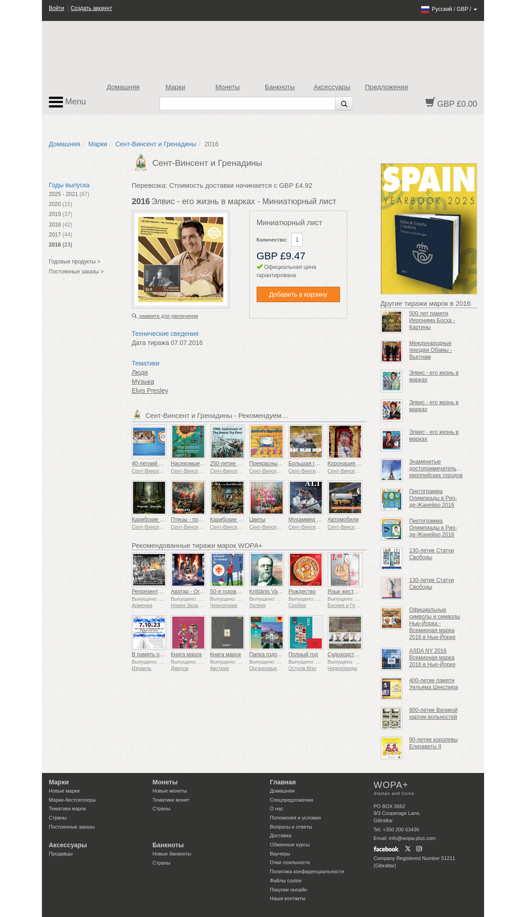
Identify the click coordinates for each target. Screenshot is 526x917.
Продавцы (61, 853)
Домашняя (123, 87)
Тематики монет (171, 800)
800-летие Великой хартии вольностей (433, 713)
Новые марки (64, 790)
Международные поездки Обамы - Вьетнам (430, 350)
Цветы (257, 519)
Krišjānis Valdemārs (273, 591)
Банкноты (280, 87)
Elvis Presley (150, 390)
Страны (58, 817)
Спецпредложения (291, 800)
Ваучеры (280, 853)
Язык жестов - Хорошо (356, 591)
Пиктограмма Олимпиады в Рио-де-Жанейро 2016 (433, 498)
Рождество (302, 591)
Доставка (280, 835)
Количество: (272, 239)
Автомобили (343, 519)
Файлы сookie (286, 880)
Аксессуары (332, 87)
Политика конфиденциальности (307, 871)
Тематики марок (67, 808)
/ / (448, 9)
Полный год (303, 654)
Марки (175, 87)
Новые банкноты (172, 853)
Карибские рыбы (231, 519)
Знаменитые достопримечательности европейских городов (440, 468)
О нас (276, 808)
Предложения (386, 87)
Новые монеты (170, 790)
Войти (56, 8)
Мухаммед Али (308, 519)
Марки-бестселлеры (72, 800)
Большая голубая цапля (319, 463)
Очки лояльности (290, 862)
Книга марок (186, 654)
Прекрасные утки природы (282, 463)
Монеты (227, 87)
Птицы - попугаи (191, 519)
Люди (140, 372)
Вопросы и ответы (291, 826)
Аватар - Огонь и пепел (200, 591)
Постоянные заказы (72, 826)
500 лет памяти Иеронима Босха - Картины (432, 320)
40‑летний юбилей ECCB (163, 463)
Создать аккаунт (91, 8)
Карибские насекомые (160, 519)
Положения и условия (295, 817)
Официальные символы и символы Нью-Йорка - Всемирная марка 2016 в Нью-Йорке (434, 623)
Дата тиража (150, 342)
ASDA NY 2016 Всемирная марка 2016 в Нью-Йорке (432, 658)
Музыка (143, 381)
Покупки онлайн (288, 889)
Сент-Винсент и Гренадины (155, 144)
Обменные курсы (289, 844)
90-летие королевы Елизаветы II (433, 743)
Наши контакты (287, 898)
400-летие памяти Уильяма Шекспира (433, 683)
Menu (67, 102)
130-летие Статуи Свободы (431, 554)
